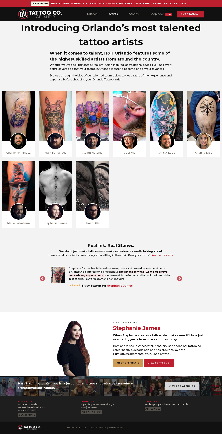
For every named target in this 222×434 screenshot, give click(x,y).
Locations (86, 427)
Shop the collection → (171, 3)
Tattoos (92, 14)
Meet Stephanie (128, 363)
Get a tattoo (189, 14)
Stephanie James (120, 285)
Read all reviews (162, 255)
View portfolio (159, 363)
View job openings (182, 386)
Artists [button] (113, 14)
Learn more (27, 415)
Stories (134, 14)
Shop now (161, 14)
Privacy (101, 427)
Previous (42, 279)
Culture (71, 427)
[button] (58, 275)
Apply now (152, 409)
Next (179, 279)
